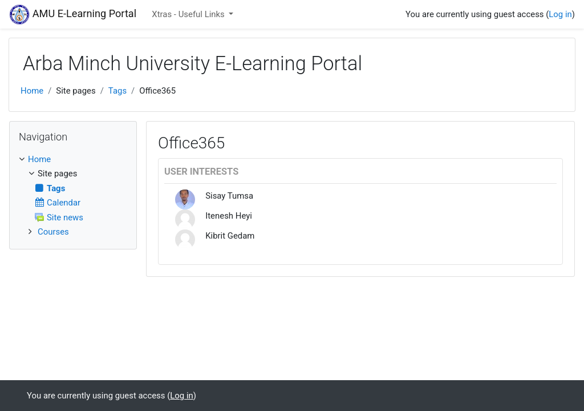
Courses (53, 232)
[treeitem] (73, 159)
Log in (560, 14)
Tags (117, 91)
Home (32, 91)
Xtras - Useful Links (189, 14)
